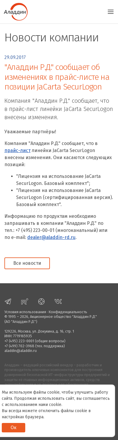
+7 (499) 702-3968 (19, 346)
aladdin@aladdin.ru (20, 350)
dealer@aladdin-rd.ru (51, 237)
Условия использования (25, 312)
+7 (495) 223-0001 (19, 341)
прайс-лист (17, 150)
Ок (13, 427)
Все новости (27, 263)
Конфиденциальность (68, 312)
